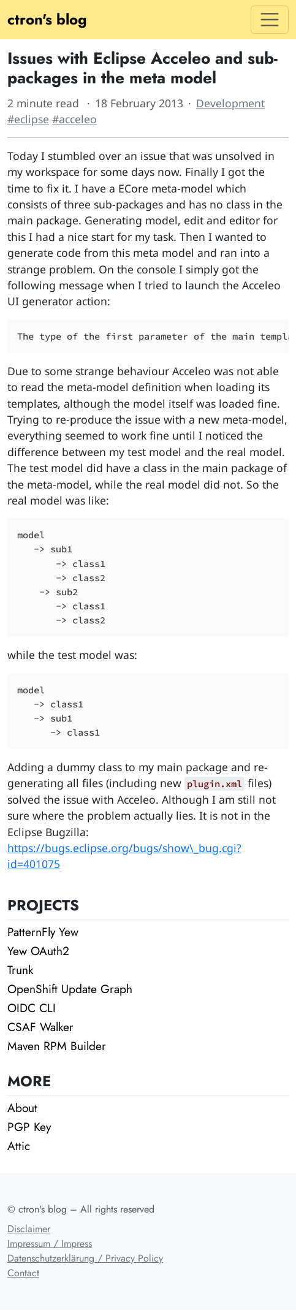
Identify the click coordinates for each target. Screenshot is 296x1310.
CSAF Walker (40, 1026)
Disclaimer (28, 1229)
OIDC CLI (31, 1007)
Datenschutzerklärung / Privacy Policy (85, 1258)
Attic (18, 1145)
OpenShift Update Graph (69, 988)
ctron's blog (47, 19)
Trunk (20, 969)
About (22, 1107)
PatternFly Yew (42, 931)
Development (230, 103)
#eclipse (28, 119)
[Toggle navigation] (270, 20)
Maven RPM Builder (56, 1045)
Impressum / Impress (49, 1243)
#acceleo (74, 119)
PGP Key (29, 1126)
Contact (23, 1273)
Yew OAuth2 (38, 950)
